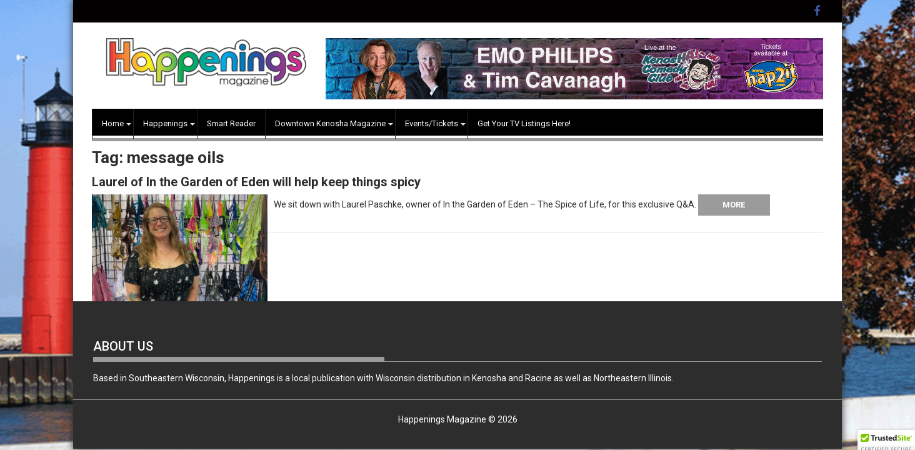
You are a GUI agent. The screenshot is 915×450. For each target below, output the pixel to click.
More (733, 204)
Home (113, 123)
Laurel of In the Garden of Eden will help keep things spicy (256, 181)
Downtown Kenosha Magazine (330, 123)
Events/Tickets (431, 123)
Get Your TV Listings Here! (524, 123)
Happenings (165, 123)
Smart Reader (231, 123)
